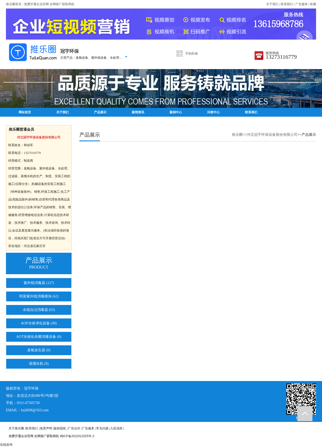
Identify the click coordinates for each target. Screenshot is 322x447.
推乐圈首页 (13, 4)
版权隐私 (60, 428)
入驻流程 (116, 428)
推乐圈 (237, 135)
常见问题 (102, 428)
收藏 (313, 4)
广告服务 (301, 4)
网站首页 (25, 112)
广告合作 (74, 428)
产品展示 (100, 112)
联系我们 (287, 4)
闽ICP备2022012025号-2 (77, 436)
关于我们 (272, 4)
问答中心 (213, 112)
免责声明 (46, 428)
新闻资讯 (138, 112)
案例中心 (176, 112)
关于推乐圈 (16, 428)
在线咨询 (6, 444)
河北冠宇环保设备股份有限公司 (272, 135)
